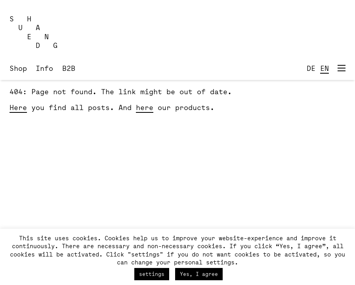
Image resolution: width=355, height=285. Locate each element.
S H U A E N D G (33, 32)
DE (311, 68)
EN (324, 68)
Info (44, 68)
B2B (68, 68)
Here (18, 107)
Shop (18, 68)
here (144, 107)
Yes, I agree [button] (199, 273)
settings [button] (151, 273)
